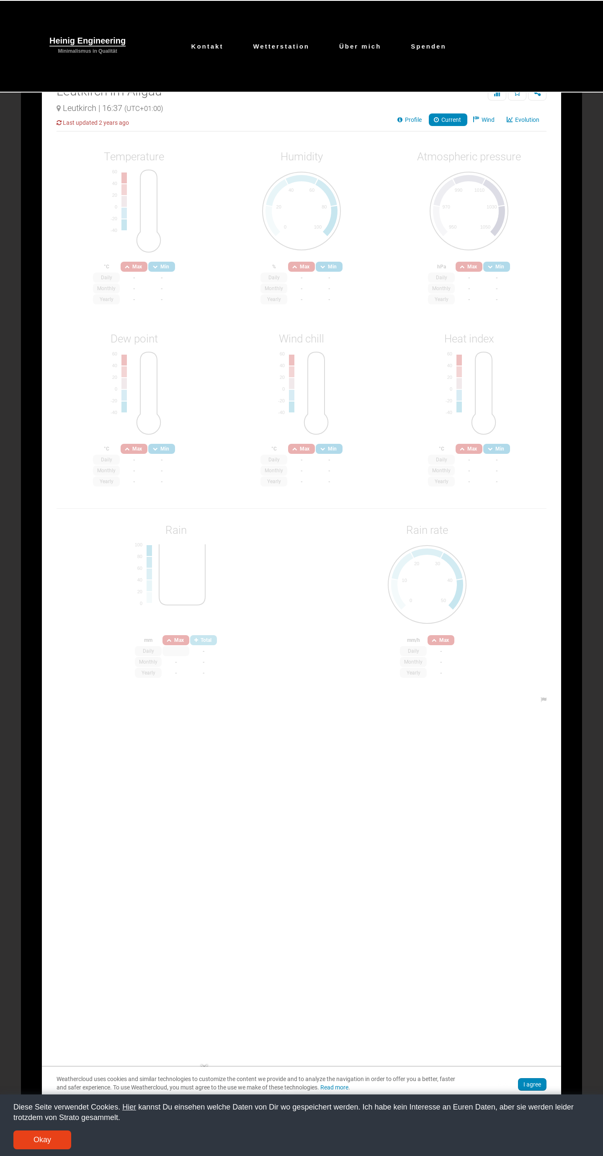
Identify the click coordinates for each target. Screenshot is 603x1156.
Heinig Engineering (87, 40)
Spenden (428, 46)
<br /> (301, 577)
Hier (129, 1107)
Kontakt (207, 46)
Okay (42, 1139)
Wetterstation (281, 46)
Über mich (360, 46)
